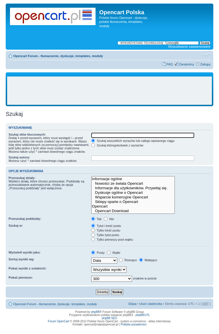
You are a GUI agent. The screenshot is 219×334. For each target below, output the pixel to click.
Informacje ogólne (133, 179)
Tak (96, 219)
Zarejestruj (186, 64)
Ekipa (133, 303)
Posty (98, 252)
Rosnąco (128, 260)
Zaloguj (205, 64)
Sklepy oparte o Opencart (133, 202)
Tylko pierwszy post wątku (112, 239)
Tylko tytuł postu (105, 235)
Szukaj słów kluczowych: (27, 134)
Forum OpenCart (58, 321)
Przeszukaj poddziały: (25, 218)
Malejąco (148, 260)
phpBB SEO (109, 318)
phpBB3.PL (142, 315)
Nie (109, 219)
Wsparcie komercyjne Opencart (133, 197)
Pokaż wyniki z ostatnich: (27, 268)
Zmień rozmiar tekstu (206, 54)
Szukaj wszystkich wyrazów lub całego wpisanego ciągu (133, 140)
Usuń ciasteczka (150, 303)
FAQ (170, 64)
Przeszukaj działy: (22, 178)
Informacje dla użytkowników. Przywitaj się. (133, 188)
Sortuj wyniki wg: (21, 259)
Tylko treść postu (105, 230)
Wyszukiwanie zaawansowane (189, 46)
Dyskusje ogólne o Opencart (133, 192)
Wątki (113, 252)
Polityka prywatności (134, 324)
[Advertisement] (112, 91)
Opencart (133, 206)
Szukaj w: (16, 225)
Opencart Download (133, 211)
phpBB (95, 311)
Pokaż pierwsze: (21, 277)
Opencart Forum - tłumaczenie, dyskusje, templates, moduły (58, 56)
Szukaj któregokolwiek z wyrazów (117, 145)
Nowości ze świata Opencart (133, 183)
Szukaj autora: (19, 157)
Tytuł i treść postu (106, 226)
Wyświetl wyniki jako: (24, 252)
